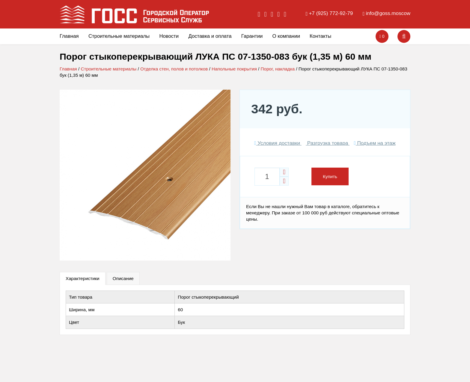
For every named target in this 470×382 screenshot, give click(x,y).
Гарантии (252, 36)
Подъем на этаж (374, 143)
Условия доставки (278, 143)
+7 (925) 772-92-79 (331, 13)
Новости (169, 36)
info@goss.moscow (388, 13)
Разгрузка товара (328, 143)
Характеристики (83, 278)
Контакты (320, 36)
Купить (330, 176)
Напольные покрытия (234, 68)
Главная (69, 36)
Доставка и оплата (209, 36)
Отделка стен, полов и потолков (174, 68)
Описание (123, 278)
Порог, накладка (278, 68)
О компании (286, 36)
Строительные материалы (119, 36)
